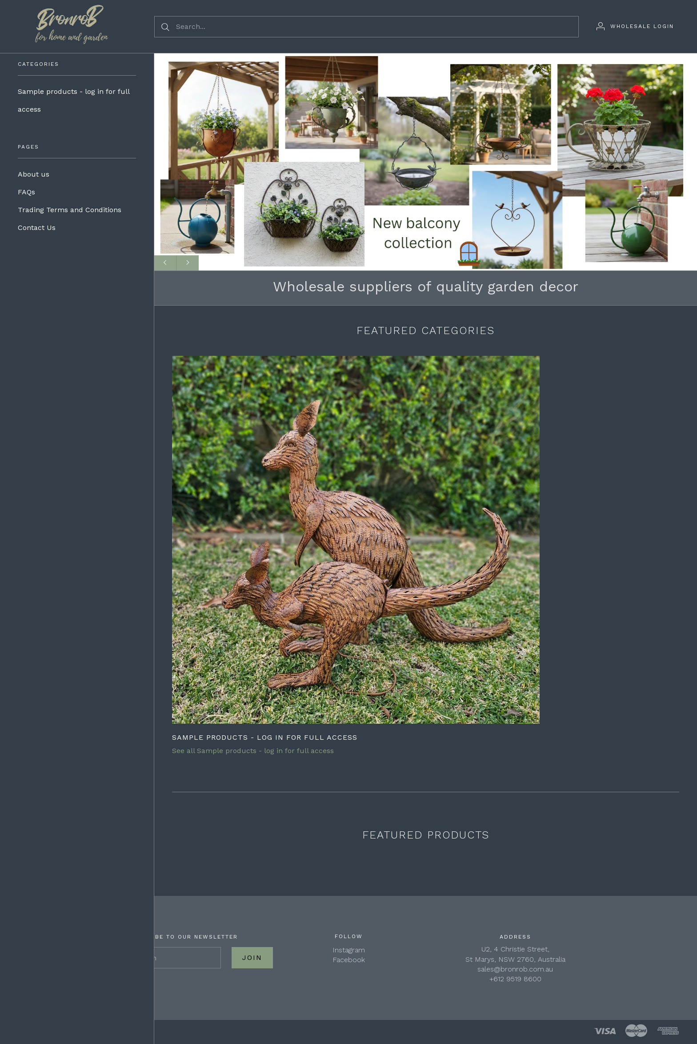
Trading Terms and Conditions (69, 210)
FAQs (26, 192)
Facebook (348, 959)
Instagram (348, 950)
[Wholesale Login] (635, 26)
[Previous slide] (165, 262)
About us (33, 174)
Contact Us (37, 227)
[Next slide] (187, 262)
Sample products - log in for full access (73, 100)
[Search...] (366, 26)
